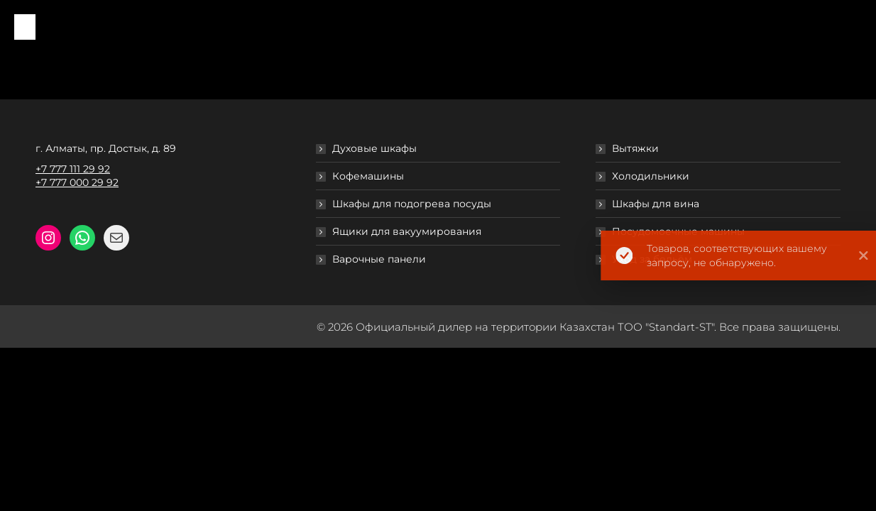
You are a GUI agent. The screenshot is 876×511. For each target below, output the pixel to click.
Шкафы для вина (655, 203)
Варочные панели (379, 259)
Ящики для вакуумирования (406, 231)
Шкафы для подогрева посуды (411, 203)
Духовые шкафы (374, 148)
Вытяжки (635, 148)
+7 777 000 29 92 (77, 182)
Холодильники (650, 176)
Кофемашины (368, 176)
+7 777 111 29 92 (72, 169)
